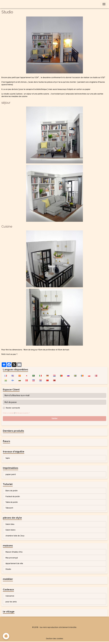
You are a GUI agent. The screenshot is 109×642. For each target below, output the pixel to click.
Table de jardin (12, 502)
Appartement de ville (14, 563)
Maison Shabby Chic (14, 552)
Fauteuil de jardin (13, 497)
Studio (8, 569)
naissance (10, 596)
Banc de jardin (12, 491)
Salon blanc (10, 530)
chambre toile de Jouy (15, 536)
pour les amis (11, 602)
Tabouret (9, 508)
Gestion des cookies (54, 639)
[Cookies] (6, 636)
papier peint (11, 474)
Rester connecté (13, 408)
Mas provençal (12, 558)
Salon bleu (10, 524)
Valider (55, 418)
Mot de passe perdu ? (22, 413)
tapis (8, 458)
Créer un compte (8, 413)
